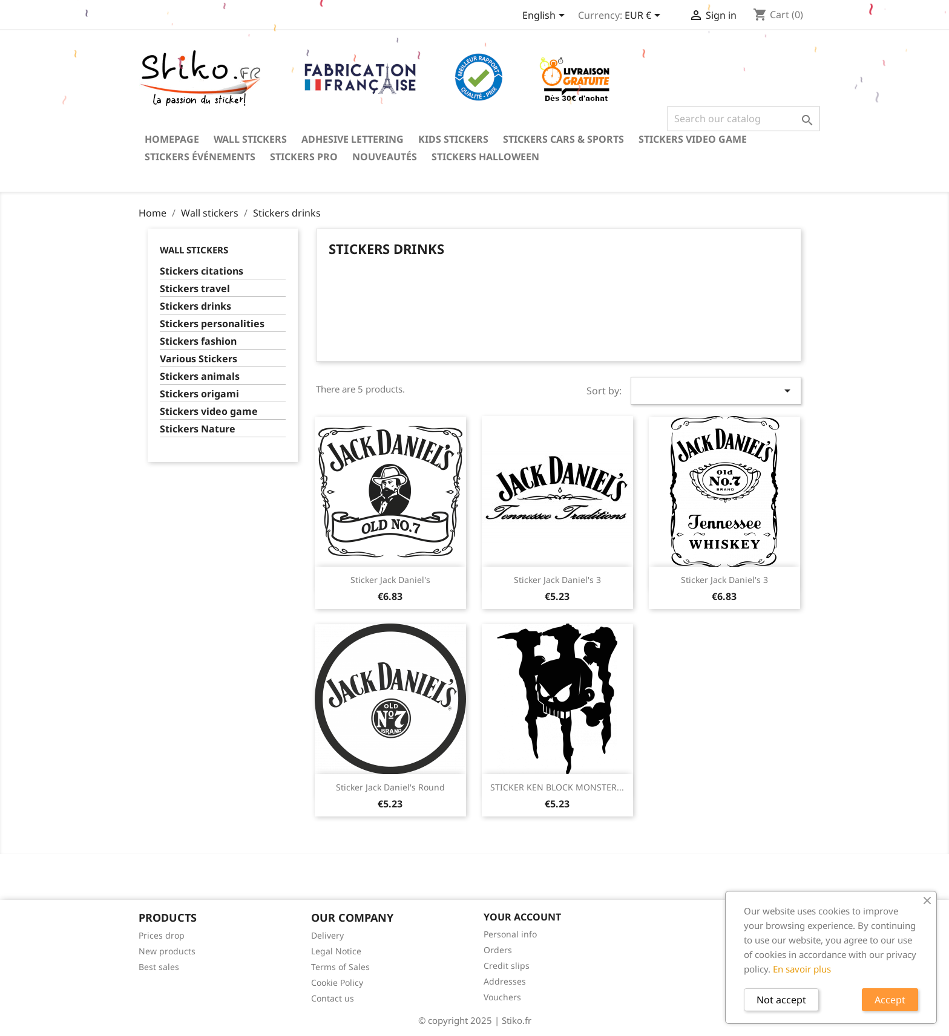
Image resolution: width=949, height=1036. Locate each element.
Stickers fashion (198, 341)
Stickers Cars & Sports (563, 139)
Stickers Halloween (485, 156)
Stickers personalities (212, 324)
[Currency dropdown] (645, 16)
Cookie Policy (337, 982)
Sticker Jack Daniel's (390, 579)
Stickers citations (201, 271)
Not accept (781, 999)
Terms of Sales (340, 966)
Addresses (505, 981)
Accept (890, 999)
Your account (522, 917)
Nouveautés (384, 156)
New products (167, 951)
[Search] (743, 118)
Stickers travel (195, 288)
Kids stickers (453, 139)
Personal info (510, 934)
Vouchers (502, 997)
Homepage (172, 139)
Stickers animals (200, 376)
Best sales (159, 966)
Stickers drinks (195, 306)
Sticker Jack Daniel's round (390, 787)
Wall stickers (250, 139)
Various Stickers (198, 359)
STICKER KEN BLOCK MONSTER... (557, 787)
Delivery (327, 935)
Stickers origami (199, 394)
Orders (498, 950)
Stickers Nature (197, 429)
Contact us (332, 998)
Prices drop (162, 935)
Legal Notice (336, 951)
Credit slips (507, 965)
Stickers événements (200, 156)
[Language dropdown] (545, 16)
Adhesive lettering (352, 139)
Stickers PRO (304, 156)
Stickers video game (693, 139)
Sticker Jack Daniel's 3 (557, 579)
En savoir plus (802, 969)
